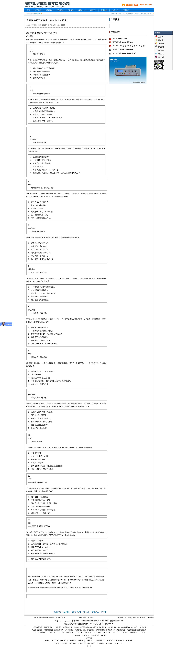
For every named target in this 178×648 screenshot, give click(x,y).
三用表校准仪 (58, 630)
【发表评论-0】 (76, 612)
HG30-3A (91, 640)
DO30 (36, 632)
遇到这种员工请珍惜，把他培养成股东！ (139, 13)
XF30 (57, 643)
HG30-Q (82, 640)
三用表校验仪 (141, 630)
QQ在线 (159, 37)
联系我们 (126, 10)
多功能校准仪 (110, 630)
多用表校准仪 (48, 627)
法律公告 (136, 617)
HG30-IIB (55, 640)
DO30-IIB (79, 632)
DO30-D (70, 632)
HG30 (47, 640)
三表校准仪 (58, 627)
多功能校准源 (112, 627)
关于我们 (38, 10)
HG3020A (73, 640)
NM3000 (77, 635)
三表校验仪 (142, 627)
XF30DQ (100, 643)
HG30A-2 (100, 640)
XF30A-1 (73, 643)
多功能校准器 (122, 627)
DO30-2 (44, 632)
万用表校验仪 (131, 630)
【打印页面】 (86, 612)
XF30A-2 (82, 643)
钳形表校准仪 (69, 630)
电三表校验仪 (132, 627)
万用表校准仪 (48, 630)
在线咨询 (159, 43)
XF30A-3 (91, 643)
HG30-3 (64, 640)
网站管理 (151, 617)
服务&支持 (81, 10)
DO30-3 (52, 632)
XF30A (65, 643)
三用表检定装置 (37, 627)
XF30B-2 (118, 643)
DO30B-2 (107, 632)
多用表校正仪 (101, 627)
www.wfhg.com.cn (64, 621)
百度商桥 (159, 50)
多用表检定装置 (90, 627)
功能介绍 (29, 39)
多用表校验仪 (100, 630)
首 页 (28, 10)
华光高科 (114, 13)
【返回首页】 (66, 612)
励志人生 (121, 13)
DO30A (115, 632)
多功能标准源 (67, 627)
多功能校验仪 (120, 630)
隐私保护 (128, 617)
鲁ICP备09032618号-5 (85, 617)
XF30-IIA (109, 643)
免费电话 (159, 57)
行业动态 (104, 10)
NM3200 (95, 635)
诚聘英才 (93, 10)
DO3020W (124, 632)
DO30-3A (61, 632)
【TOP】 (104, 612)
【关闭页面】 (95, 612)
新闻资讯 (49, 10)
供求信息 (115, 10)
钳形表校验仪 (79, 630)
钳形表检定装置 (78, 627)
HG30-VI (129, 640)
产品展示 (60, 10)
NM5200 (86, 635)
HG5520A (119, 640)
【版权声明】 (57, 612)
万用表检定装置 (37, 630)
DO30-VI (134, 632)
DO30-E (142, 632)
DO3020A (97, 632)
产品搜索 (70, 10)
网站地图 (120, 617)
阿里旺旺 (160, 54)
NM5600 (103, 635)
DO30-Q (88, 632)
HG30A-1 (110, 640)
